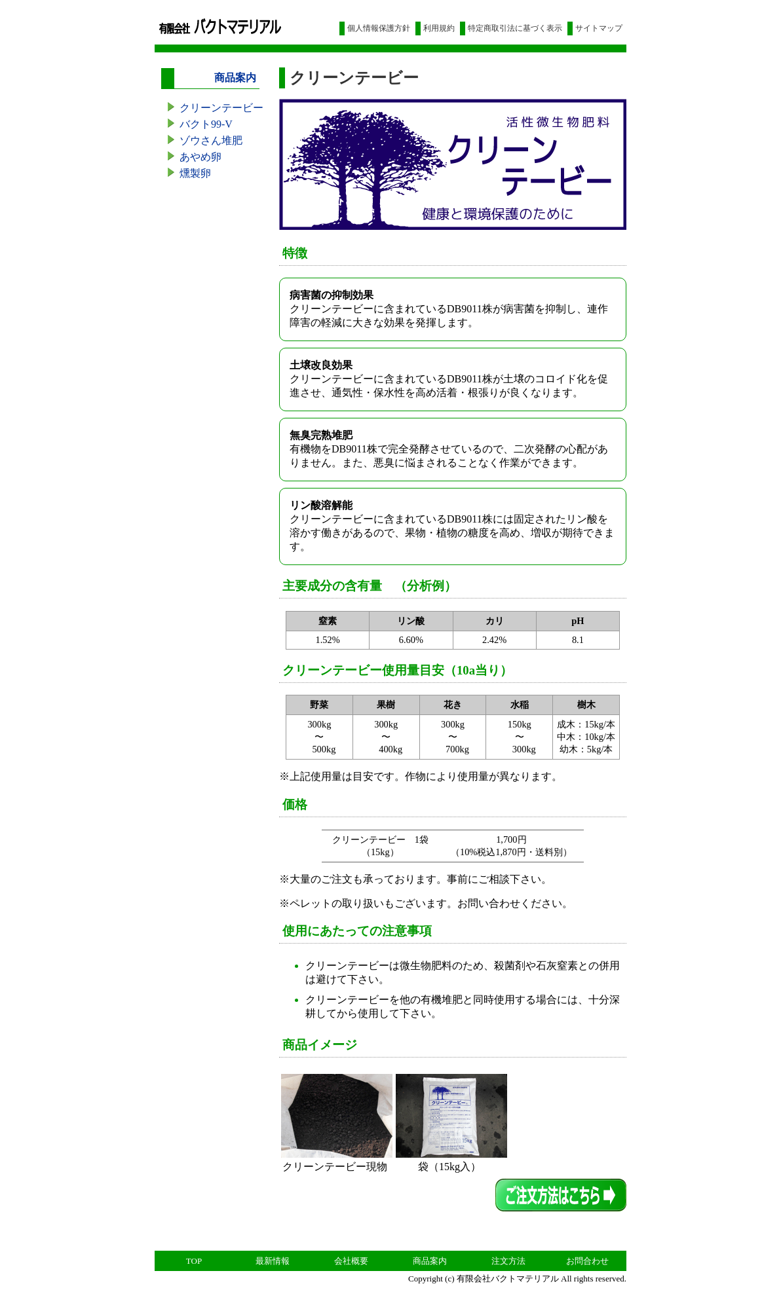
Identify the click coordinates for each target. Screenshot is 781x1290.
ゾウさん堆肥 (211, 140)
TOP (194, 1261)
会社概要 (351, 1261)
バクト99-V (206, 124)
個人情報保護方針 (378, 28)
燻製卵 (195, 173)
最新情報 (273, 1261)
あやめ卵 (200, 156)
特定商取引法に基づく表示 (515, 28)
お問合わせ (587, 1261)
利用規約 (439, 28)
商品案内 (430, 1261)
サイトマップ (598, 28)
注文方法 (508, 1261)
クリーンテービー (221, 107)
